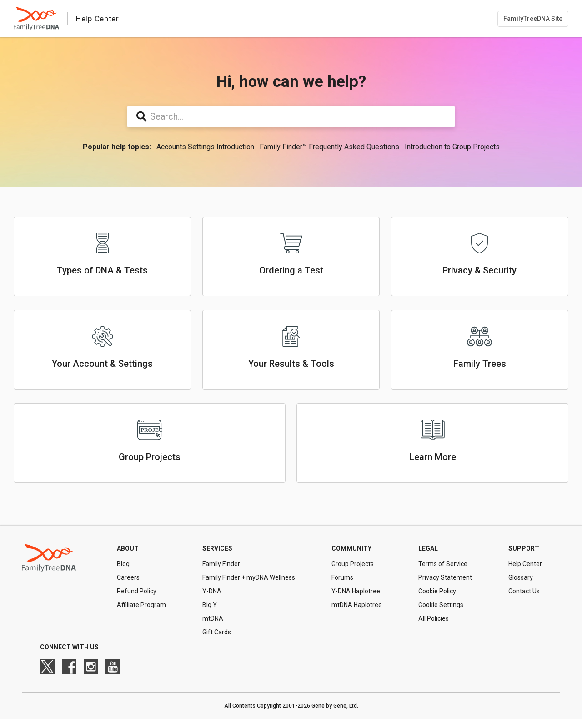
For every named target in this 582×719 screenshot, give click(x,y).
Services (217, 548)
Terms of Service (442, 563)
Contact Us (524, 591)
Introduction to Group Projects (452, 146)
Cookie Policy (437, 591)
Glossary (520, 577)
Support (523, 548)
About (128, 548)
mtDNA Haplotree (356, 604)
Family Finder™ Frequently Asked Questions (329, 146)
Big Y (209, 604)
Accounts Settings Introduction (205, 146)
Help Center (525, 563)
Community (351, 548)
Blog (123, 563)
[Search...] (291, 116)
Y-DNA (211, 591)
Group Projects (352, 563)
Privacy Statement (445, 577)
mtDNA (212, 618)
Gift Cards (216, 632)
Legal (428, 548)
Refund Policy (136, 591)
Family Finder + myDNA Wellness (248, 577)
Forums (342, 577)
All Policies (433, 618)
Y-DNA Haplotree (355, 591)
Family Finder (221, 563)
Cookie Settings (440, 604)
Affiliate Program (141, 604)
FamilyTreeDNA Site (532, 18)
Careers (128, 577)
